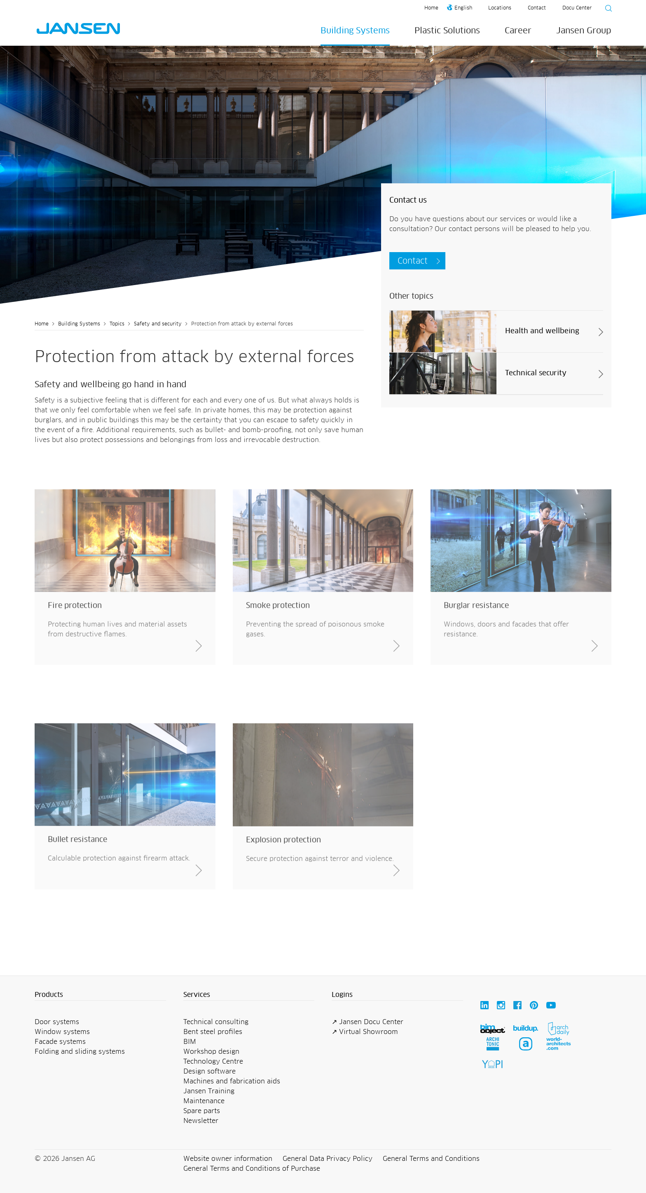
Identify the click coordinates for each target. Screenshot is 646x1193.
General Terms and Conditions (431, 1159)
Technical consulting (215, 1022)
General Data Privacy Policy (327, 1159)
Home (431, 8)
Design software (209, 1071)
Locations (499, 8)
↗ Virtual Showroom (365, 1032)
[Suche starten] (606, 9)
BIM (189, 1042)
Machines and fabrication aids (231, 1081)
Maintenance (204, 1101)
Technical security (535, 373)
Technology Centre (213, 1061)
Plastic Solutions (447, 31)
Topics (117, 324)
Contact (537, 8)
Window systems (62, 1032)
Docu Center (577, 8)
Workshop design (211, 1051)
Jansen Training (208, 1091)
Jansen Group (583, 31)
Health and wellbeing (542, 331)
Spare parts (201, 1111)
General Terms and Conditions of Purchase (251, 1168)
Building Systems (355, 31)
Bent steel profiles (212, 1032)
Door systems (57, 1022)
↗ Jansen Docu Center (367, 1022)
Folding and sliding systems (80, 1051)
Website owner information (227, 1159)
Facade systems (60, 1042)
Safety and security (158, 324)
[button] (100, 995)
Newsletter (200, 1121)
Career (518, 31)
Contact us (408, 200)
